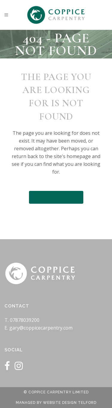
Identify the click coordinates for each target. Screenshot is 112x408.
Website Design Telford (69, 403)
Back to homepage (56, 197)
